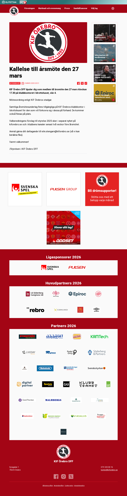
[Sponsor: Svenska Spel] (23, 3)
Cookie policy (69, 485)
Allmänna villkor (48, 485)
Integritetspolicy (79, 485)
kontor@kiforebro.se (109, 470)
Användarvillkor (59, 485)
